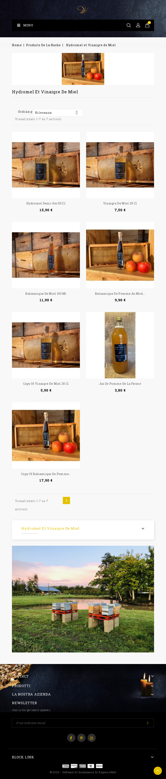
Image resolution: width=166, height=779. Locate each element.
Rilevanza (58, 112)
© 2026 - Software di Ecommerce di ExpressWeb (83, 772)
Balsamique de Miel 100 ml (46, 294)
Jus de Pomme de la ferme (120, 384)
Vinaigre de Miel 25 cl (120, 203)
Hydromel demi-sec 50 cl (45, 203)
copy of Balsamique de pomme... (46, 474)
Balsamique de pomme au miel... (120, 294)
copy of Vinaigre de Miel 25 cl (46, 384)
